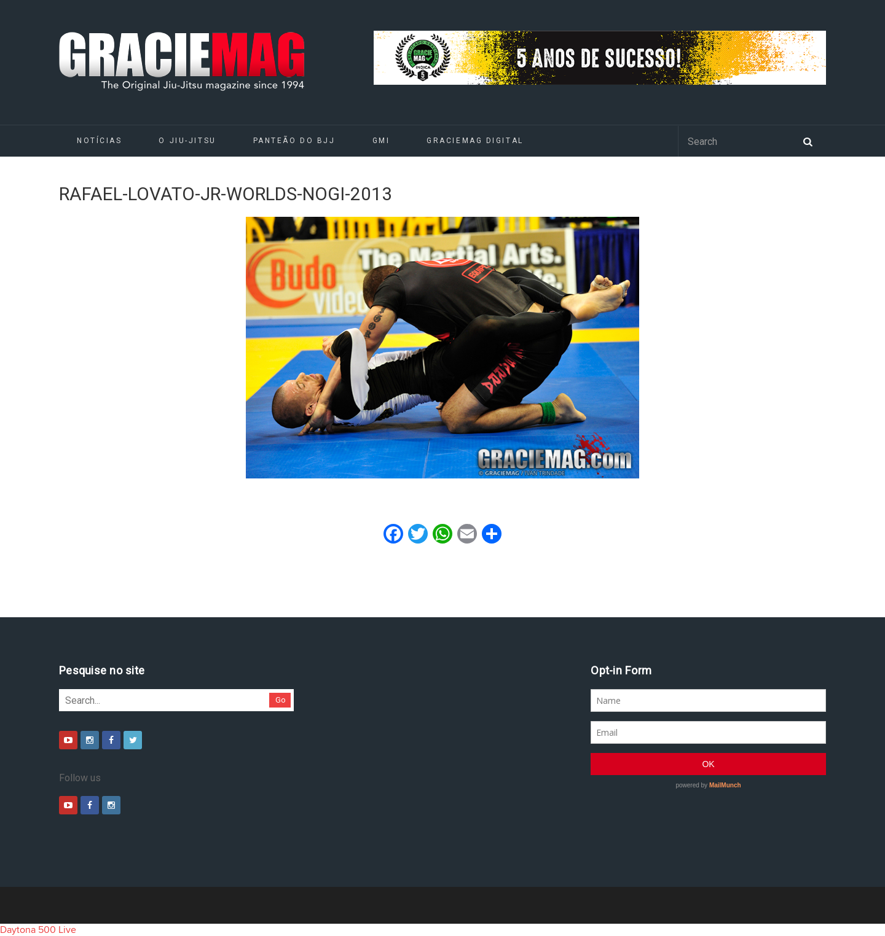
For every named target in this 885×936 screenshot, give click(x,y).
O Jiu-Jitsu (187, 140)
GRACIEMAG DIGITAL (475, 140)
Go (280, 699)
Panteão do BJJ (294, 140)
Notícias (99, 140)
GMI (381, 140)
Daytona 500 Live (38, 930)
